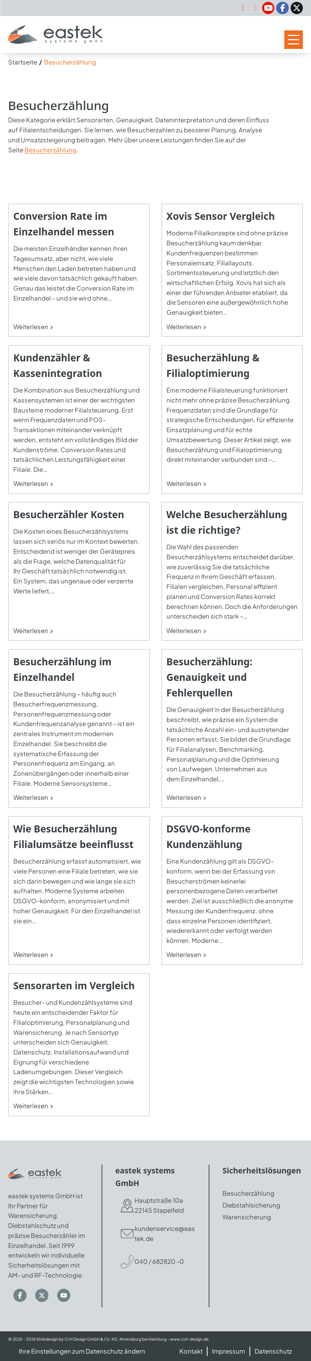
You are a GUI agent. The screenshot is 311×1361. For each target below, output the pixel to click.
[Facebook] (282, 8)
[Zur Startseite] (55, 34)
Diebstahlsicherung (251, 1205)
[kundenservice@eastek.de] (243, 8)
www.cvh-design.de (189, 1339)
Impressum (228, 1351)
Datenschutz (273, 1351)
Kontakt (191, 1351)
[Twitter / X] (297, 8)
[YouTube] (268, 8)
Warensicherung (246, 1217)
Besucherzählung (50, 150)
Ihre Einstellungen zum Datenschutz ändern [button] (82, 1351)
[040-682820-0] (255, 8)
